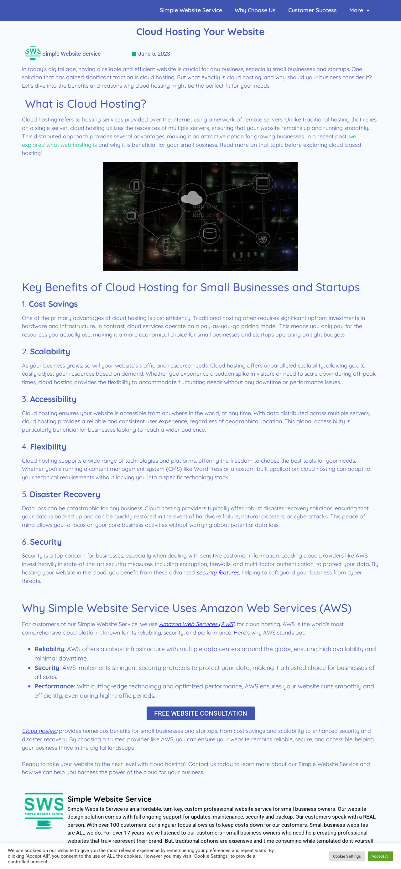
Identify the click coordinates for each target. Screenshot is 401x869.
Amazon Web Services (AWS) (197, 623)
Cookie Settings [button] (347, 856)
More (359, 10)
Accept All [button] (380, 856)
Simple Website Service (191, 10)
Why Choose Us (255, 10)
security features (217, 572)
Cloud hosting (39, 731)
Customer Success (312, 10)
